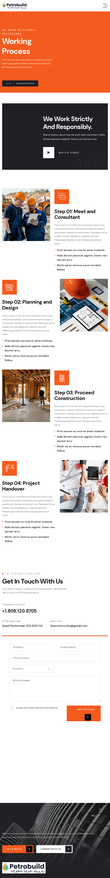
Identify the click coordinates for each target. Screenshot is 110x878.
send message (85, 714)
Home (10, 84)
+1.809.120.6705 (19, 611)
